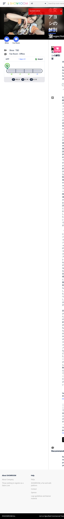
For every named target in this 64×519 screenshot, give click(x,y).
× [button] (61, 11)
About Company (8, 480)
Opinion (34, 493)
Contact (34, 489)
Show (6, 40)
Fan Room (16, 40)
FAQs (33, 480)
